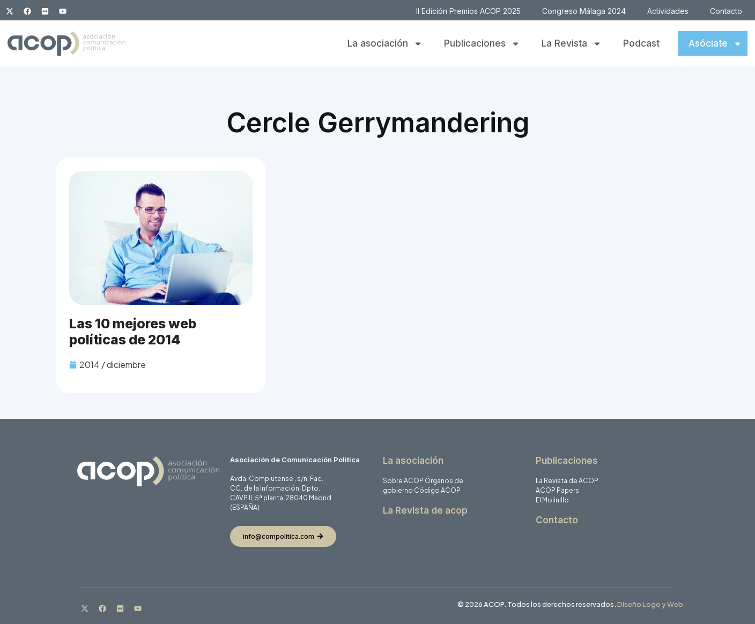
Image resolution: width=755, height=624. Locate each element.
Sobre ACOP (403, 481)
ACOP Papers (557, 490)
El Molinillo (552, 500)
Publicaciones (482, 44)
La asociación (385, 44)
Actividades (668, 11)
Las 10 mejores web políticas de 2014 (132, 331)
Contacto (726, 11)
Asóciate (715, 44)
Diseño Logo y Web (650, 604)
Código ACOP (437, 490)
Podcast (641, 43)
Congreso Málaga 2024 (584, 11)
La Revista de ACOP (567, 481)
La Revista (572, 44)
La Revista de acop (425, 510)
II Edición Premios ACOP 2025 (468, 11)
